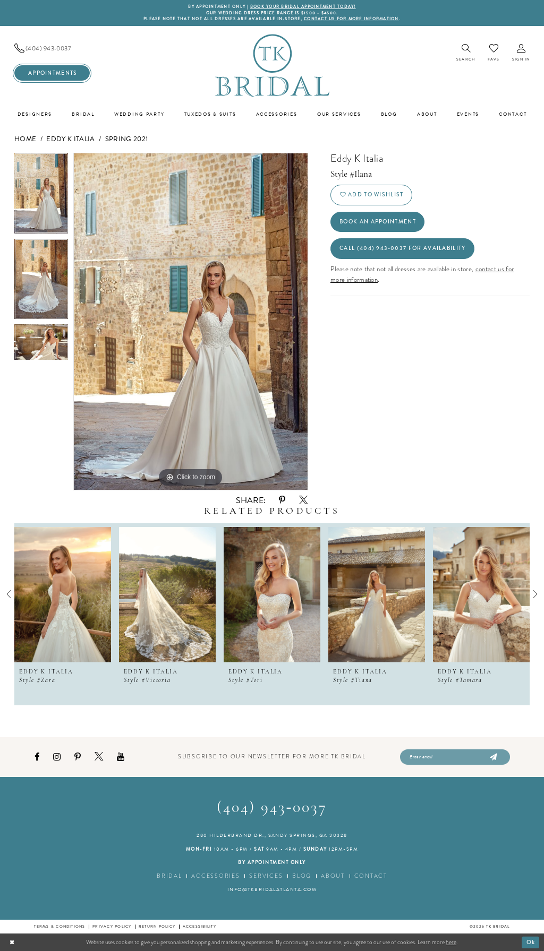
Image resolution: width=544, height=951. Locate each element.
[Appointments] (52, 73)
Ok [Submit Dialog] (531, 941)
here (451, 942)
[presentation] (62, 594)
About (333, 876)
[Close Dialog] (12, 942)
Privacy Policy (111, 926)
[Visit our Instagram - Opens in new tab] (57, 757)
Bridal (169, 876)
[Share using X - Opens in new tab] (303, 500)
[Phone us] (52, 49)
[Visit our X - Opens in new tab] (99, 756)
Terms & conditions (59, 926)
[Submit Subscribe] (492, 757)
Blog (301, 876)
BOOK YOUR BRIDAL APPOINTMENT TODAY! (303, 7)
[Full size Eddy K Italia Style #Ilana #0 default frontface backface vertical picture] (191, 321)
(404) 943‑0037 (272, 808)
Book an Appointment (377, 222)
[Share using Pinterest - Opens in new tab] (282, 500)
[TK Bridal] (272, 65)
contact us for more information (351, 19)
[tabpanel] (41, 196)
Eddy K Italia (70, 139)
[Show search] (465, 53)
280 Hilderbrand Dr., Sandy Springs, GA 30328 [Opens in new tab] (272, 835)
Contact (370, 876)
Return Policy (157, 926)
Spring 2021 (126, 139)
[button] (521, 53)
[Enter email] (455, 757)
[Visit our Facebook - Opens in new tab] (37, 757)
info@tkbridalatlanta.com (272, 889)
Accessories (215, 876)
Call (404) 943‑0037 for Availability (402, 248)
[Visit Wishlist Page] (493, 53)
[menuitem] (52, 49)
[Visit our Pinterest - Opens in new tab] (77, 757)
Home (25, 139)
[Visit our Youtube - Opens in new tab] (120, 757)
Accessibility (199, 926)
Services (266, 876)
